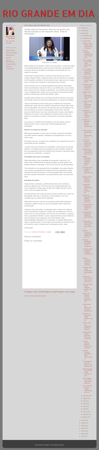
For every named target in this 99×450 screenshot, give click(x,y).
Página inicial (50, 292)
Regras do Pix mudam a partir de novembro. (87, 179)
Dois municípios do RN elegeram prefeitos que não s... (87, 287)
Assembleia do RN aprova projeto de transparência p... (88, 215)
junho (85, 403)
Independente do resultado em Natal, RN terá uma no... (88, 151)
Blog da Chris (10, 55)
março (85, 411)
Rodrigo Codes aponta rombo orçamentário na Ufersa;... (88, 45)
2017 (83, 436)
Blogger (61, 445)
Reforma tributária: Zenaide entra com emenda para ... (88, 54)
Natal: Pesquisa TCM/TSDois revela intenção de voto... (87, 372)
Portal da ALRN (10, 64)
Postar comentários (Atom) (38, 296)
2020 (83, 428)
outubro (85, 41)
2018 (83, 433)
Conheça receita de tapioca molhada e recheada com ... (88, 252)
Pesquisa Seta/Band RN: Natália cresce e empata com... (88, 243)
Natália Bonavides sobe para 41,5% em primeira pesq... (87, 161)
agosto (85, 398)
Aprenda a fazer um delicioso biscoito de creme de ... (87, 87)
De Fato (8, 57)
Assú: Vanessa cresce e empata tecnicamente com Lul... (87, 389)
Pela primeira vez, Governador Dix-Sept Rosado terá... (88, 308)
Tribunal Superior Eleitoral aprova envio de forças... (87, 345)
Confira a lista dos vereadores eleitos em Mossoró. (87, 326)
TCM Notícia (10, 69)
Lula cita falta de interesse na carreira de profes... (88, 207)
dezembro (86, 35)
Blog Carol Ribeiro (11, 53)
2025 (83, 30)
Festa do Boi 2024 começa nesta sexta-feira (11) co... (88, 279)
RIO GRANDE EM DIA (49, 13)
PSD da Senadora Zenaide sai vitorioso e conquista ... (87, 261)
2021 (83, 425)
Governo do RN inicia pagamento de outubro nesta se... (87, 105)
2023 (83, 420)
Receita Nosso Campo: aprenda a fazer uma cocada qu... (87, 335)
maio (84, 406)
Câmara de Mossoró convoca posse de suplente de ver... (87, 297)
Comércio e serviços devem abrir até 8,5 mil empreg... (87, 143)
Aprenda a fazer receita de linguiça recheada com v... (88, 171)
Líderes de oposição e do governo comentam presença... (88, 198)
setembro (86, 395)
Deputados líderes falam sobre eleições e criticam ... (87, 114)
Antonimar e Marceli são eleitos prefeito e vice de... (88, 317)
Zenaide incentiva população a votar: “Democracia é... (87, 354)
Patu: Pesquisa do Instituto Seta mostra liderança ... (87, 380)
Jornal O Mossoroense (10, 60)
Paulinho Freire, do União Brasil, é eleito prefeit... (88, 79)
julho (84, 401)
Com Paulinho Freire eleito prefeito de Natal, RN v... (87, 72)
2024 (83, 33)
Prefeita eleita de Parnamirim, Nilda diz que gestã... (87, 95)
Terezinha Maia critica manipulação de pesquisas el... (87, 271)
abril (84, 409)
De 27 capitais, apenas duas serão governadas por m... (87, 63)
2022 (83, 423)
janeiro (85, 417)
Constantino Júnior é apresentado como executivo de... (87, 188)
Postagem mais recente (34, 292)
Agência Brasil (10, 50)
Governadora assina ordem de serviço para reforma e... (87, 225)
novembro (86, 38)
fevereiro (86, 414)
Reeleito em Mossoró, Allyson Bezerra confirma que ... (87, 124)
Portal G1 (9, 66)
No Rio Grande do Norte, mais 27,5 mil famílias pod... (88, 364)
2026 (83, 28)
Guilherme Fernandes (11, 37)
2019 (83, 431)
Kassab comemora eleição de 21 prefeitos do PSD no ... (87, 234)
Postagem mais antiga (65, 292)
